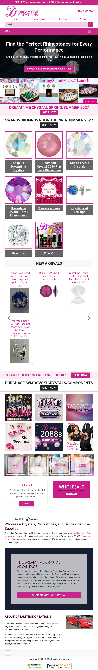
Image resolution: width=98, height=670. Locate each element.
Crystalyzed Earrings (79, 210)
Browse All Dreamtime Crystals (49, 68)
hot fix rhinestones (78, 533)
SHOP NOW (49, 112)
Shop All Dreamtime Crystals (18, 166)
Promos (15, 19)
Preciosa (18, 253)
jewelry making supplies (49, 536)
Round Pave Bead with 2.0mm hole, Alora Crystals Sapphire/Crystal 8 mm (20, 279)
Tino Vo (49, 253)
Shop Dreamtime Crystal (49, 595)
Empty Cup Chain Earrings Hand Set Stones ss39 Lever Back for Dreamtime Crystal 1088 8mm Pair (19, 328)
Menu (8, 31)
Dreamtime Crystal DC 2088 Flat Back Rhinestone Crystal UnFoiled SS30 (78, 277)
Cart (83, 19)
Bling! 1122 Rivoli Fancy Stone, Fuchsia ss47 (49, 276)
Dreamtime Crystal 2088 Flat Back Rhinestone (49, 166)
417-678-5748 (85, 11)
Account (63, 19)
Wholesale (39, 19)
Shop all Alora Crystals (79, 164)
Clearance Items (49, 208)
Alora (26, 539)
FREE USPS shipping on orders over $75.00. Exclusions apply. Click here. (49, 2)
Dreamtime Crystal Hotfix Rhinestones (18, 211)
